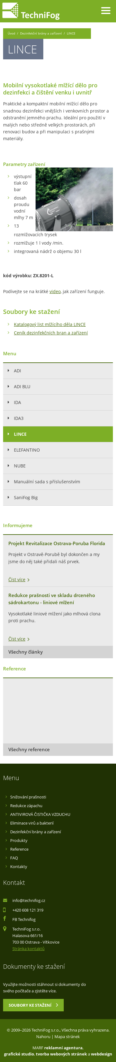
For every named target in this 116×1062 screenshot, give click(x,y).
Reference (19, 849)
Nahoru (43, 1036)
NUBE (20, 466)
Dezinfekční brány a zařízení (41, 33)
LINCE (20, 434)
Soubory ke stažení (33, 1005)
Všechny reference (29, 749)
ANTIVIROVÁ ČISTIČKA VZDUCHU (40, 814)
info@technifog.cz (28, 900)
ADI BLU (22, 386)
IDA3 (19, 418)
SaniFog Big (26, 497)
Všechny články (25, 652)
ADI (17, 371)
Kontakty (18, 866)
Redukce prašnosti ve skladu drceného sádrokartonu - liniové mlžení (51, 599)
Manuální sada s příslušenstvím (47, 482)
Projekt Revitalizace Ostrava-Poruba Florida (56, 543)
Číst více (16, 579)
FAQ (14, 858)
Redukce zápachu (26, 805)
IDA (17, 402)
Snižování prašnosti (28, 797)
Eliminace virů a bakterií (32, 823)
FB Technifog (24, 919)
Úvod (11, 33)
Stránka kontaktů (28, 948)
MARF (37, 1048)
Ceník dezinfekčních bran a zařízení (51, 333)
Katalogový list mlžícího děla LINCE (50, 324)
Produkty (19, 840)
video (55, 291)
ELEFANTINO (27, 450)
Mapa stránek (67, 1036)
